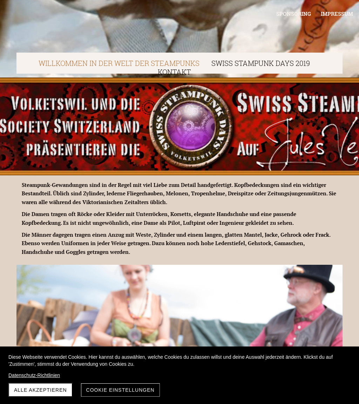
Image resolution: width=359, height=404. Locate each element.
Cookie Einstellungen (120, 390)
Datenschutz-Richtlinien (34, 375)
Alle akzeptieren (40, 390)
